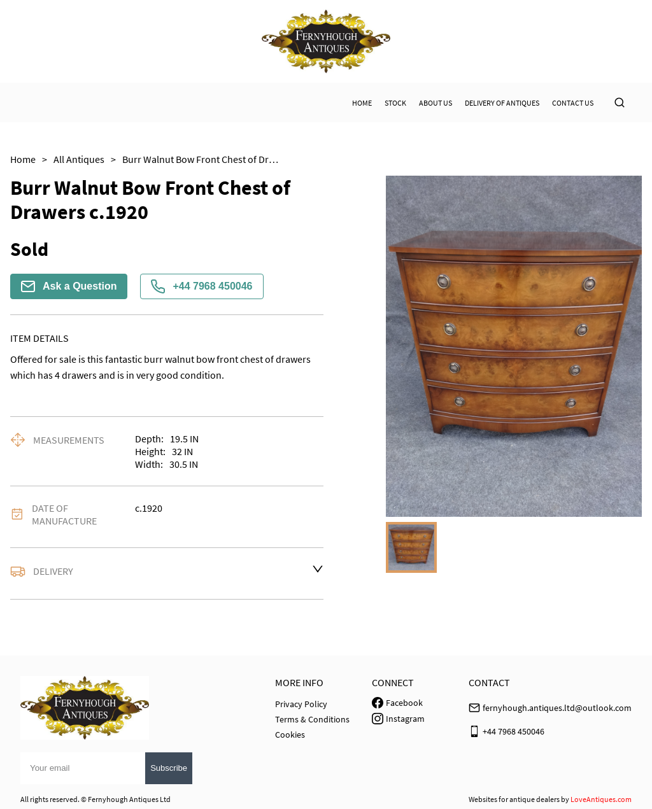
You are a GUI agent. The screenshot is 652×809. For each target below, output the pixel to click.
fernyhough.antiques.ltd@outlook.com (557, 708)
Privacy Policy (301, 704)
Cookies (290, 734)
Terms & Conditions (312, 719)
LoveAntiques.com (601, 799)
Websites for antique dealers (514, 799)
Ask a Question (69, 286)
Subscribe (168, 768)
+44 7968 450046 (201, 286)
